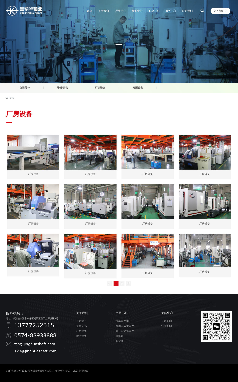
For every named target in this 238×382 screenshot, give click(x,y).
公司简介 (25, 87)
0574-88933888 (35, 335)
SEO (75, 370)
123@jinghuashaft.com (35, 351)
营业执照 (83, 370)
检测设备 (138, 87)
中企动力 (60, 370)
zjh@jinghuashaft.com (34, 344)
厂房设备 (100, 87)
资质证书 (62, 87)
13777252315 (34, 325)
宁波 (67, 370)
